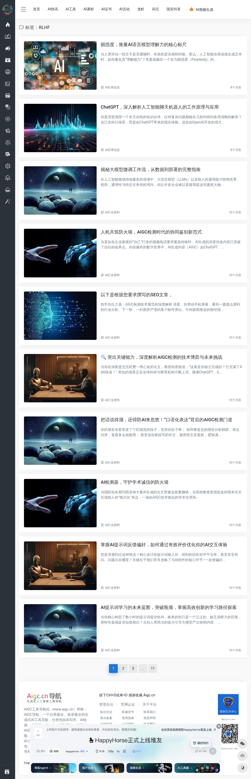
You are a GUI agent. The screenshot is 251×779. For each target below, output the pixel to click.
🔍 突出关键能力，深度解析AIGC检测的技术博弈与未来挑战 (161, 357)
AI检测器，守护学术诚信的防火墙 (135, 482)
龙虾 (140, 9)
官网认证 (128, 704)
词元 (155, 9)
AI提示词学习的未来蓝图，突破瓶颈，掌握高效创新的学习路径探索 (169, 607)
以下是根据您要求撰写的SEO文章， (137, 294)
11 (153, 668)
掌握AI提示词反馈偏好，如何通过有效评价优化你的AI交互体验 (164, 544)
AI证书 (106, 9)
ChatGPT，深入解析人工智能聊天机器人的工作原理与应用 (160, 107)
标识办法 (106, 712)
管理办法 (106, 704)
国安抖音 (173, 9)
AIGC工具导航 (35, 709)
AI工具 (71, 9)
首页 (36, 9)
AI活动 (124, 9)
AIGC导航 (31, 714)
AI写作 (71, 720)
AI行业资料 (112, 212)
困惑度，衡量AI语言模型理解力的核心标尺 (144, 44)
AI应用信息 (112, 87)
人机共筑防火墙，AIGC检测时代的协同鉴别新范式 (151, 232)
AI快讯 (53, 9)
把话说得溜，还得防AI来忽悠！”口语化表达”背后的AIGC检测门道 (166, 419)
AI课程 (88, 9)
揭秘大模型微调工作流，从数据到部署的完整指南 (151, 169)
